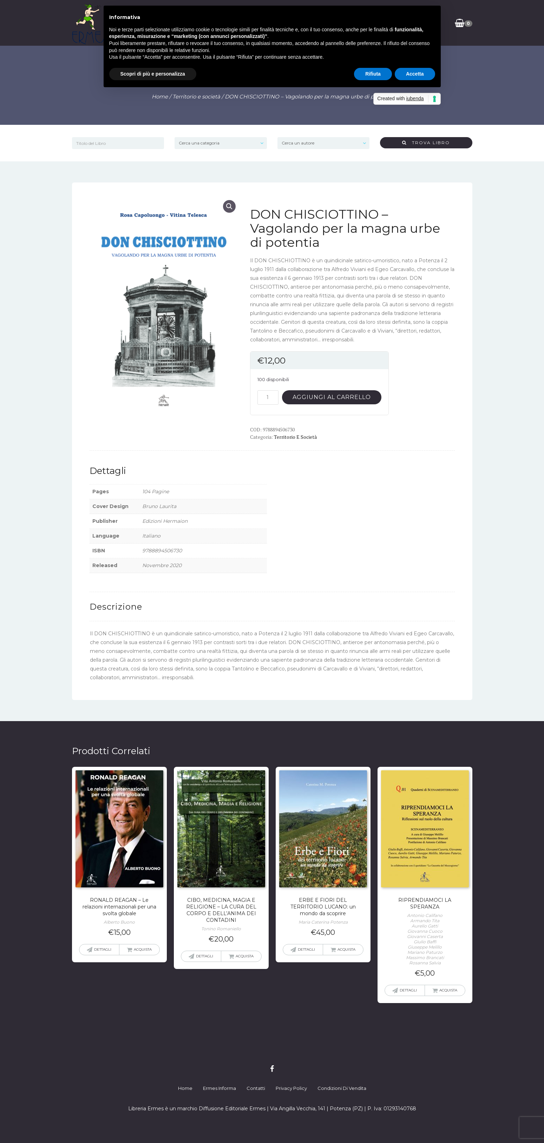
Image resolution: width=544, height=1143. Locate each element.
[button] (229, 206)
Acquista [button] (143, 949)
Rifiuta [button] (373, 74)
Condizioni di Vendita (341, 1088)
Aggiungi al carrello (332, 397)
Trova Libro (426, 142)
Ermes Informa (219, 1088)
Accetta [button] (415, 74)
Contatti (256, 1088)
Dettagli (102, 949)
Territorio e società (196, 96)
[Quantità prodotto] (267, 397)
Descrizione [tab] (116, 607)
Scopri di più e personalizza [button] (152, 74)
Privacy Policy (291, 1088)
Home (160, 96)
